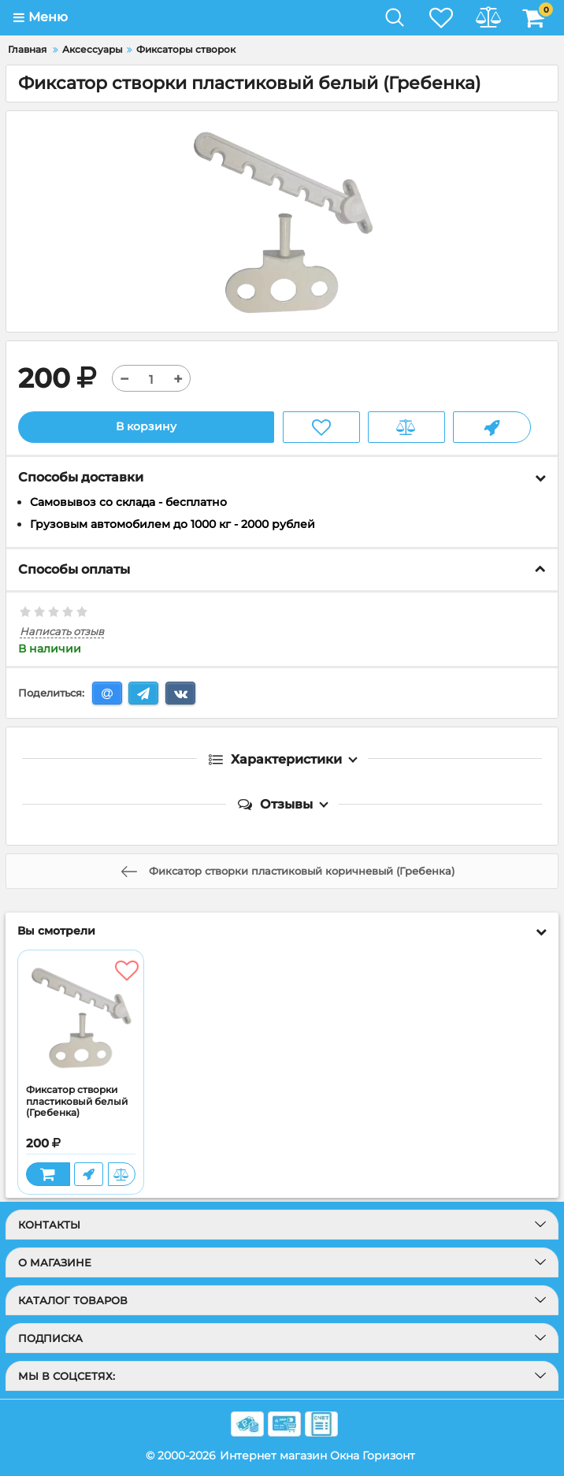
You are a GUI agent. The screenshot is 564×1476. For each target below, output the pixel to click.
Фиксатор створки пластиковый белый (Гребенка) (77, 1101)
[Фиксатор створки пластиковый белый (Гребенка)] (80, 1017)
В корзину (146, 427)
